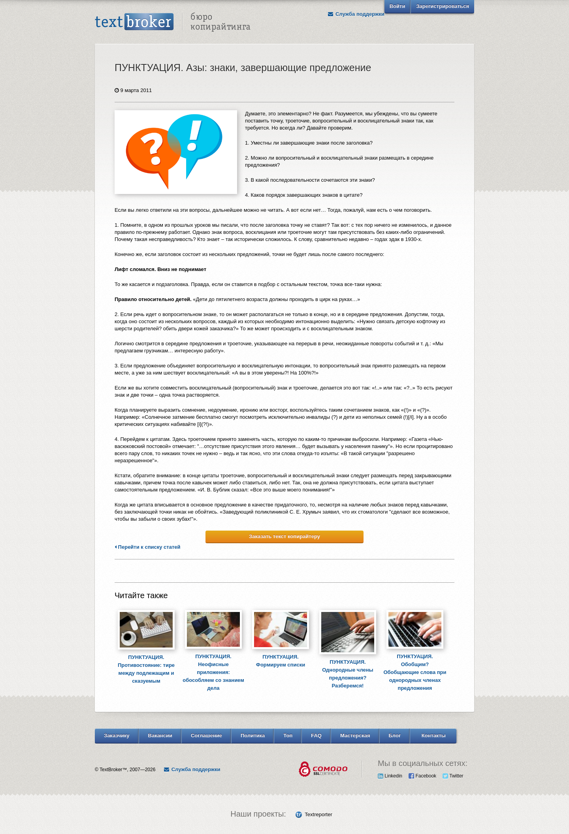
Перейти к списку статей (148, 547)
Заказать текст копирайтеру (284, 536)
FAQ (316, 735)
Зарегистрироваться (442, 6)
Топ (287, 735)
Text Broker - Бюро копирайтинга (173, 22)
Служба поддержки (356, 14)
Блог (395, 735)
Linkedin (390, 776)
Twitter (453, 776)
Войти (397, 6)
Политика (253, 735)
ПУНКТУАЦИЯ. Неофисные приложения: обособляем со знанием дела (213, 672)
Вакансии (160, 735)
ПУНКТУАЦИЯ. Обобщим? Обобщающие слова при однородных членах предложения (414, 672)
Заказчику (117, 735)
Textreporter (318, 814)
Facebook (422, 776)
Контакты (434, 735)
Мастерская (355, 735)
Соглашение (206, 735)
